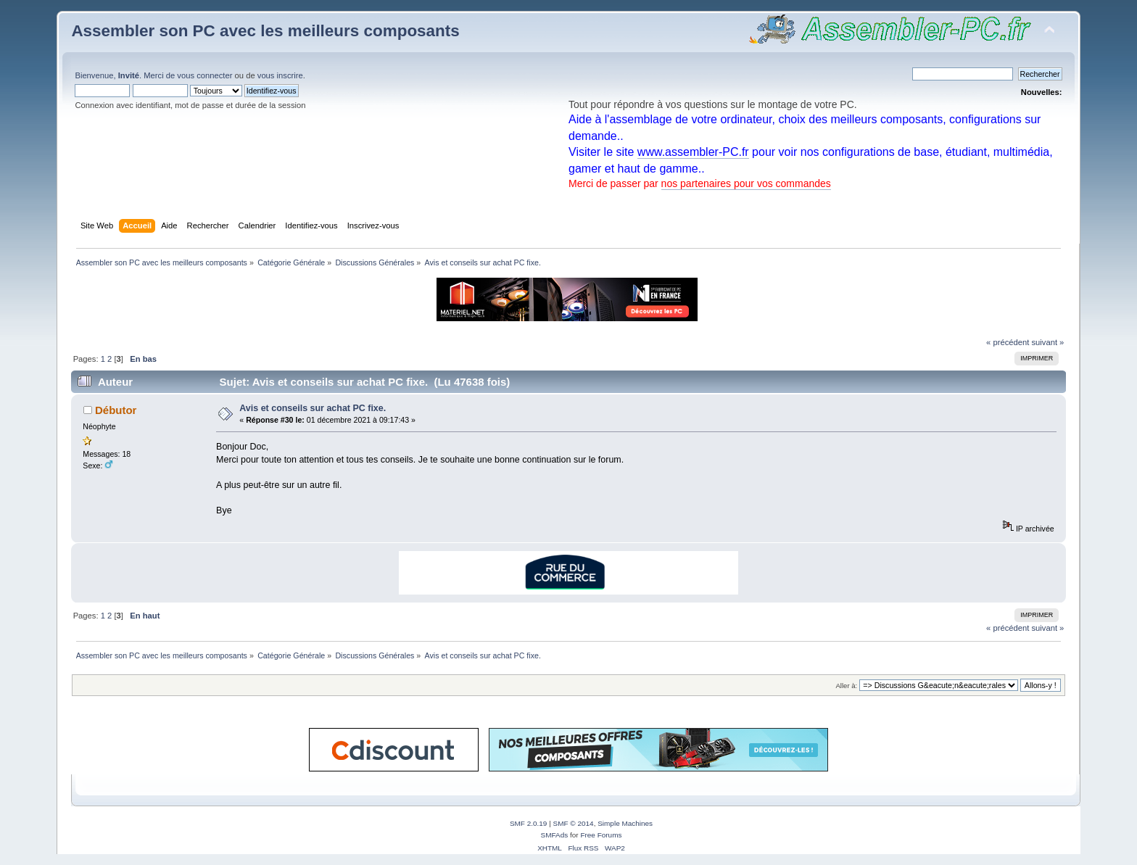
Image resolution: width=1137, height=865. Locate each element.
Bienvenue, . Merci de (126, 75)
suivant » (1047, 342)
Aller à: (847, 686)
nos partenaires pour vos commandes (746, 183)
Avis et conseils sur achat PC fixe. (312, 408)
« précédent (1007, 342)
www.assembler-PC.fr (693, 152)
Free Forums (600, 835)
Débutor (115, 410)
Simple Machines (625, 823)
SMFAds (554, 835)
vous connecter (204, 75)
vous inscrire (280, 75)
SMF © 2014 (573, 823)
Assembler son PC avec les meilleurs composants (265, 31)
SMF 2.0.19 (528, 823)
